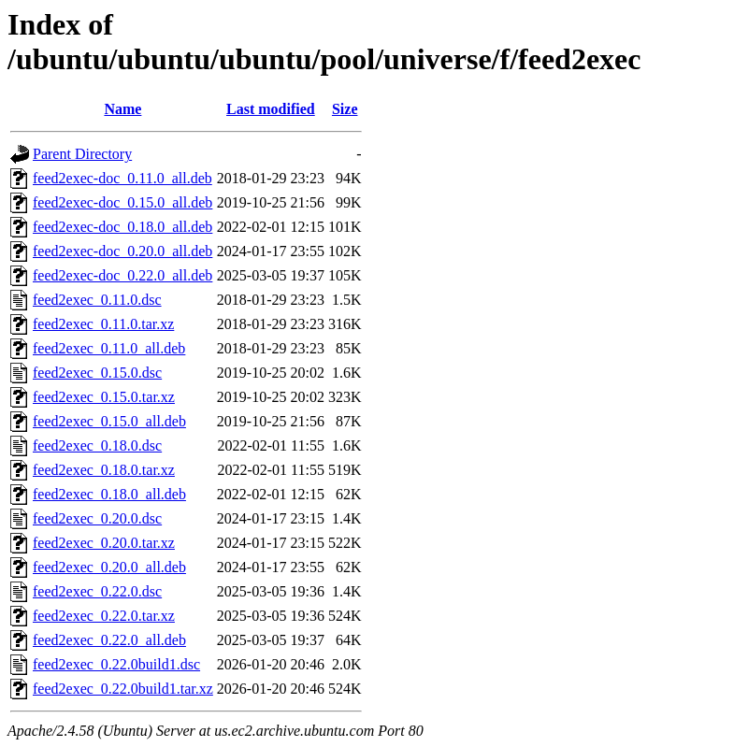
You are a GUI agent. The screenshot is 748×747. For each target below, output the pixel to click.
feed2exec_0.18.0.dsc (97, 445)
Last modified (270, 109)
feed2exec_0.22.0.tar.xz (104, 616)
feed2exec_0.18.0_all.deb (109, 494)
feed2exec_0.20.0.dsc (97, 518)
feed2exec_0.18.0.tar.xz (104, 470)
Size (345, 109)
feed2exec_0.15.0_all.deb (109, 421)
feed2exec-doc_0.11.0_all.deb (122, 178)
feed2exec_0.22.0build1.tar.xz (123, 689)
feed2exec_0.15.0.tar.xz (104, 397)
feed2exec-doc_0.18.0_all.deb (122, 227)
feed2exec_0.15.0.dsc (97, 373)
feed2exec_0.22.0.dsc (97, 591)
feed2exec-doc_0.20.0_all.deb (122, 251)
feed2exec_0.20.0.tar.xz (104, 543)
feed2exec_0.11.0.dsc (97, 300)
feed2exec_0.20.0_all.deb (109, 567)
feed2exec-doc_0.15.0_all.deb (122, 202)
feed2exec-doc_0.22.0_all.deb (122, 275)
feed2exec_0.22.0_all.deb (109, 640)
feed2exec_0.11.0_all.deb (109, 348)
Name (122, 109)
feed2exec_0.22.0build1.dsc (116, 664)
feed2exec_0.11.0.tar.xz (103, 324)
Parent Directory (82, 154)
